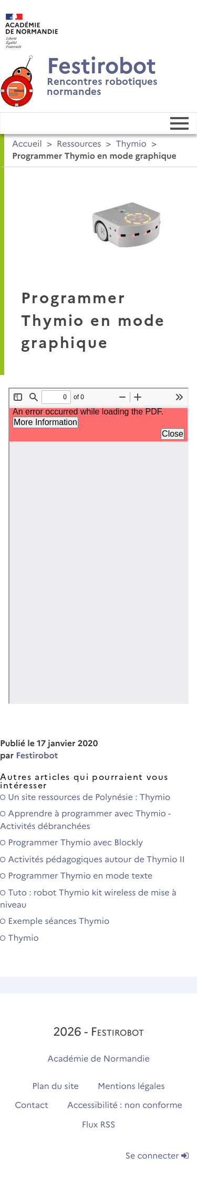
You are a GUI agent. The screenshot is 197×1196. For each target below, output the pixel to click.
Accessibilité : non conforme (124, 1106)
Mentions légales (131, 1087)
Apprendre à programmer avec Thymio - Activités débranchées (85, 820)
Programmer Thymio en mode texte (76, 876)
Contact (31, 1106)
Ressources (79, 144)
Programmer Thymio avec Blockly (71, 843)
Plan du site (55, 1087)
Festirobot (37, 756)
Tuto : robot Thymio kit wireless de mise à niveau (88, 899)
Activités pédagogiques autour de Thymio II (92, 860)
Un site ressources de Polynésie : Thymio (85, 798)
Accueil (27, 144)
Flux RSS (99, 1125)
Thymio (131, 144)
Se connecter (157, 1156)
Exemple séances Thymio (54, 922)
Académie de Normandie (98, 1059)
